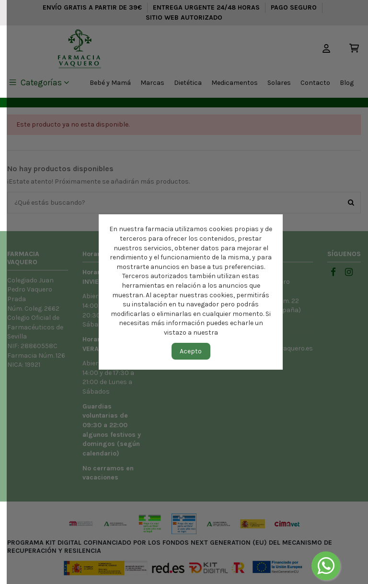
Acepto (191, 351)
